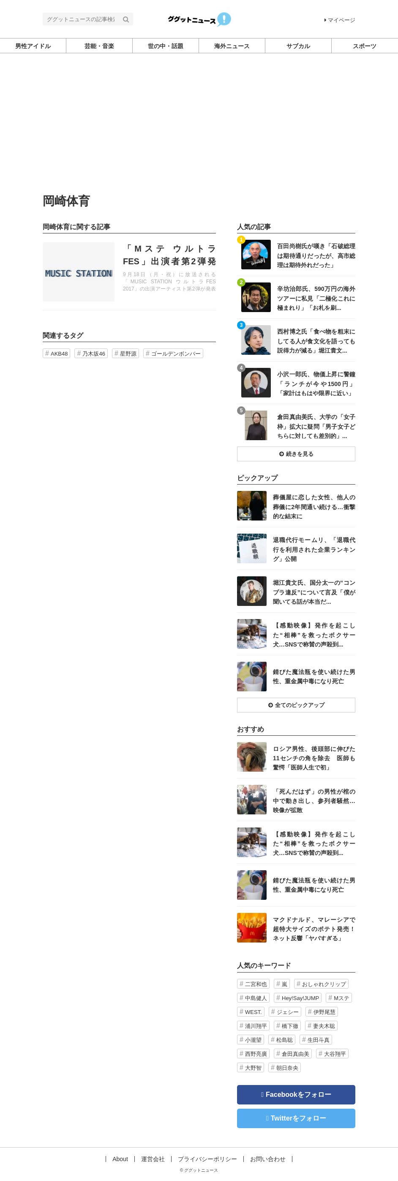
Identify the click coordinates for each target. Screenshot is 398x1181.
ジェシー (288, 1012)
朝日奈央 (287, 1068)
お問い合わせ (268, 1159)
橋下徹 (290, 1026)
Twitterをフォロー (298, 1118)
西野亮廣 (256, 1054)
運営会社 (153, 1159)
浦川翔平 (256, 1026)
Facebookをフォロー (298, 1094)
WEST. (253, 1012)
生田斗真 (319, 1040)
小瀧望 (253, 1040)
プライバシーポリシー (207, 1159)
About (120, 1159)
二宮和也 (256, 984)
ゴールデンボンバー (176, 354)
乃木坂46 (93, 354)
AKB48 (59, 354)
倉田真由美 (295, 1054)
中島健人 (256, 998)
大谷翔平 (335, 1054)
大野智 (253, 1068)
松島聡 (284, 1040)
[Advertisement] (199, 131)
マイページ (339, 20)
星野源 (128, 354)
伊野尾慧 (324, 1012)
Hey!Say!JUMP (300, 998)
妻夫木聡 (324, 1026)
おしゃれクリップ (324, 984)
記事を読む (129, 272)
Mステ (341, 998)
